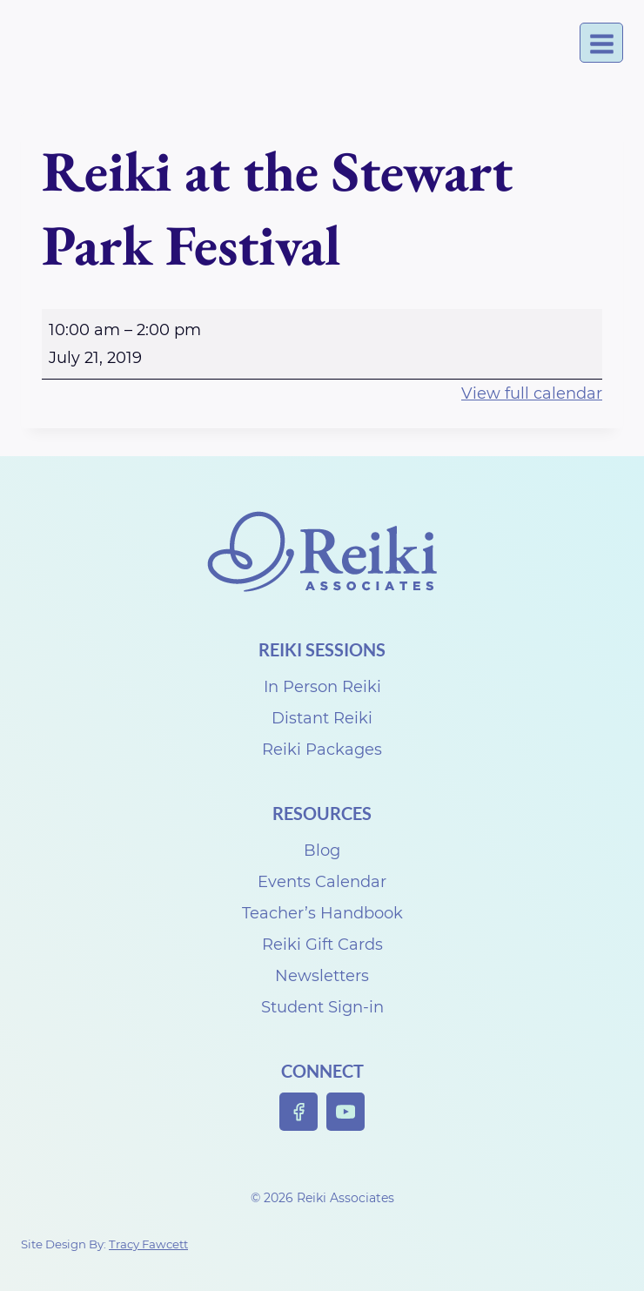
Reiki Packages (322, 749)
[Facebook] (299, 1112)
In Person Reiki (322, 686)
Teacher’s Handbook (322, 913)
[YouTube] (346, 1112)
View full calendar (531, 393)
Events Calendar (322, 881)
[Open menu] (601, 43)
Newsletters (322, 975)
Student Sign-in (322, 1007)
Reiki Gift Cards (322, 944)
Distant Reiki (322, 718)
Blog (322, 850)
